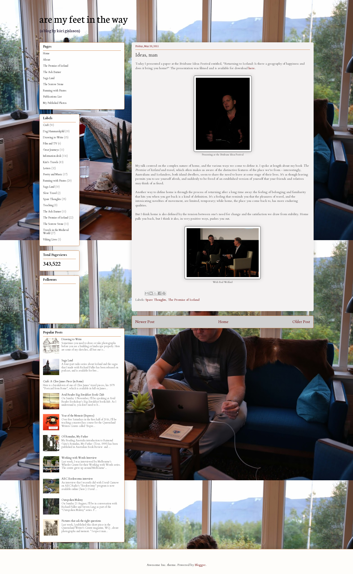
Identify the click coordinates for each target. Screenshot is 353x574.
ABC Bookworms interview (77, 479)
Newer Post (144, 321)
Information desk (52, 156)
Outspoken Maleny (72, 500)
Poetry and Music (52, 174)
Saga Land (48, 78)
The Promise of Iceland (183, 300)
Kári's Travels (50, 162)
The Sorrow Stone (53, 84)
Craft (46, 125)
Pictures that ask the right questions (81, 521)
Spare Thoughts (155, 300)
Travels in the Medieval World (56, 231)
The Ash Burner (52, 72)
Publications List (52, 96)
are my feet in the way (83, 18)
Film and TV (50, 143)
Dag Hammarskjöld (53, 131)
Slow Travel (50, 193)
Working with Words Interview (79, 458)
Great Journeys (51, 150)
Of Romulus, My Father (74, 436)
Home (223, 321)
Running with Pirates (54, 90)
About (46, 60)
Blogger (200, 565)
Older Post (301, 321)
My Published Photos (55, 103)
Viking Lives (50, 239)
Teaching (48, 205)
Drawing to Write (53, 137)
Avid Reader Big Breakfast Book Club (82, 394)
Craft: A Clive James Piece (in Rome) (63, 381)
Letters (47, 168)
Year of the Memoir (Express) (77, 415)
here (252, 68)
